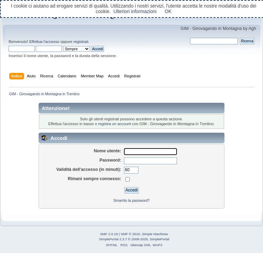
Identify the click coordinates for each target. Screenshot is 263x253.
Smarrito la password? (131, 200)
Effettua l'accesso (44, 42)
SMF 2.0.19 (109, 234)
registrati (80, 42)
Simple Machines (155, 234)
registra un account (114, 124)
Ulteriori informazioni (134, 11)
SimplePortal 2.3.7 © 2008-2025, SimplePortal (134, 239)
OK (168, 11)
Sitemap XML (140, 245)
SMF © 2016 (130, 234)
